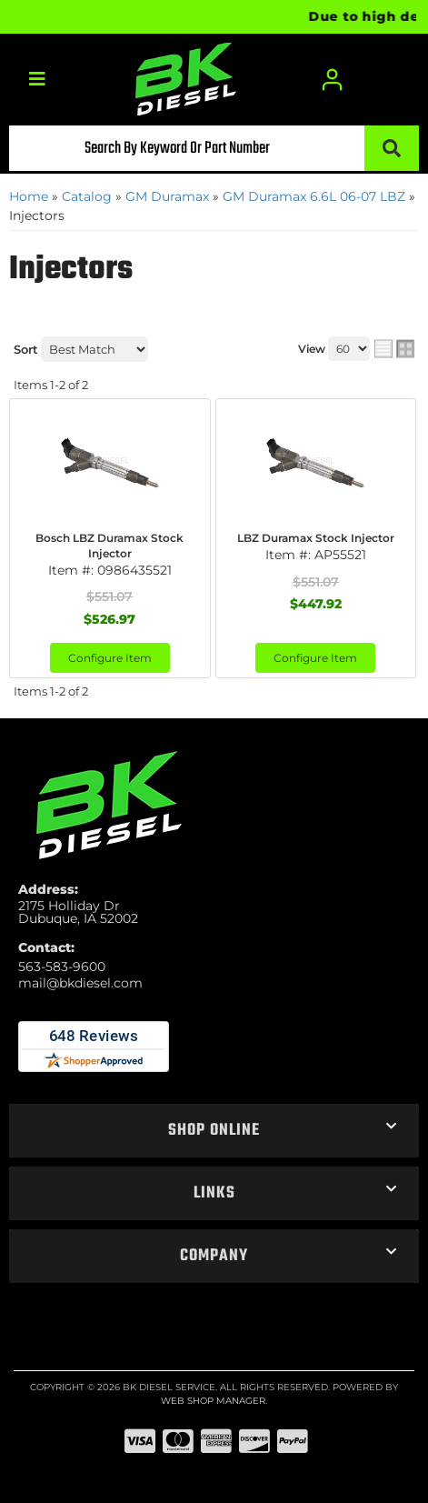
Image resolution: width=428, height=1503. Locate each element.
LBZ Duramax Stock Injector (315, 538)
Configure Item (110, 658)
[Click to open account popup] (332, 79)
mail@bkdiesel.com (80, 983)
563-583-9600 (61, 966)
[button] (214, 148)
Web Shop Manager (213, 1401)
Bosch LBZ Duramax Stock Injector (109, 545)
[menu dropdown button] (37, 79)
